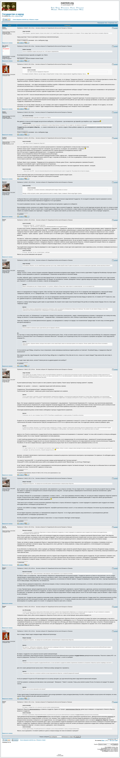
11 (17, 16)
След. (21, 16)
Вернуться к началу (7, 42)
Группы (72, 7)
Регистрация (80, 7)
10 (15, 16)
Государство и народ (13, 14)
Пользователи (65, 7)
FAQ (52, 7)
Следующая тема (112, 22)
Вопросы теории (34, 19)
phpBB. (62, 755)
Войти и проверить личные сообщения (68, 9)
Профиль (54, 9)
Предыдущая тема (102, 22)
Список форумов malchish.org (20, 19)
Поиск (58, 7)
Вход (81, 9)
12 (19, 16)
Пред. (9, 16)
